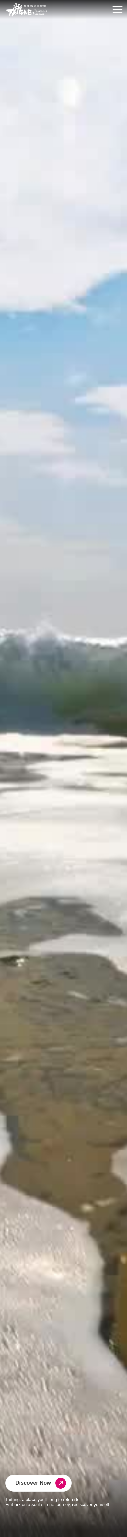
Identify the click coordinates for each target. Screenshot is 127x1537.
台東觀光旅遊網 (26, 9)
